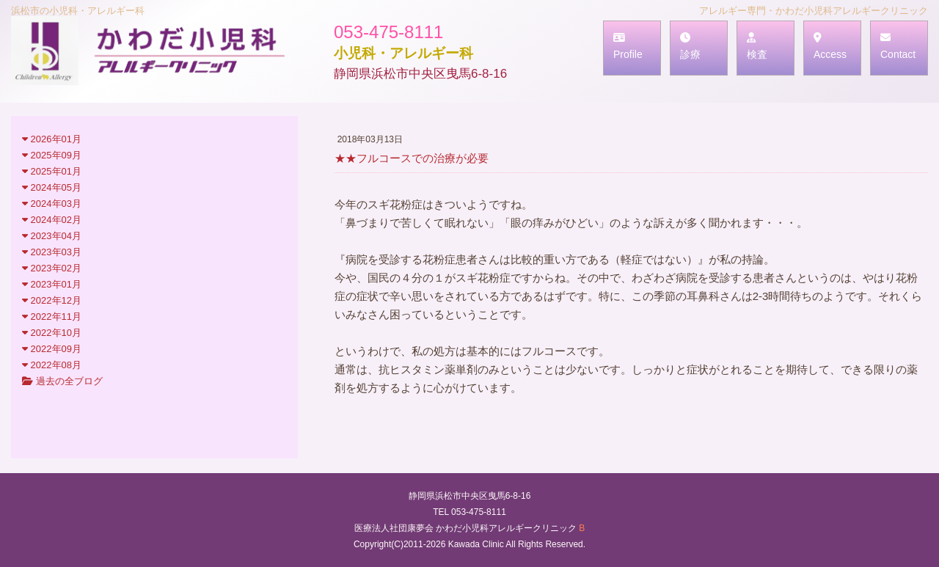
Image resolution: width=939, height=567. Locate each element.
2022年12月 (51, 300)
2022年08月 (51, 364)
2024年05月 (51, 187)
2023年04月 (51, 235)
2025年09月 (51, 155)
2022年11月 (51, 316)
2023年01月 (51, 284)
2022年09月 (51, 348)
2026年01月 (51, 139)
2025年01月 (51, 171)
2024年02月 (51, 219)
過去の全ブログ (62, 381)
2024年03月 (51, 203)
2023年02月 (51, 268)
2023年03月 (51, 251)
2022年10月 (51, 332)
